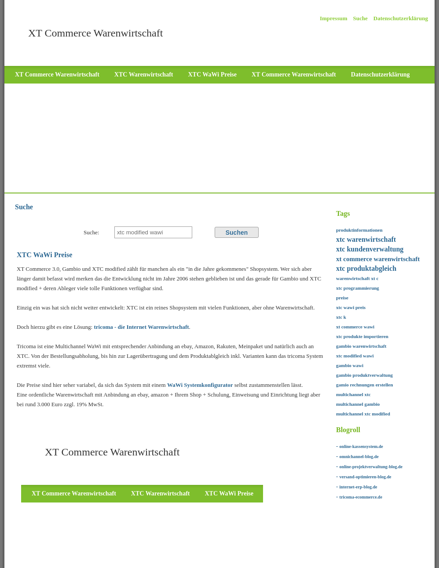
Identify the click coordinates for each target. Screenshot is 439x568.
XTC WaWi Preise (212, 74)
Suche (360, 18)
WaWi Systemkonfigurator (200, 385)
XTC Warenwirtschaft (143, 74)
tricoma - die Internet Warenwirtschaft (140, 327)
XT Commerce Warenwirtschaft (57, 74)
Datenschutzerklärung (400, 18)
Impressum (334, 18)
